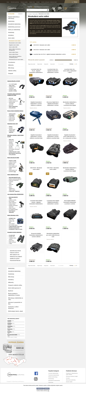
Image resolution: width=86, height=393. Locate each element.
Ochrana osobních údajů (72, 376)
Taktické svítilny (12, 70)
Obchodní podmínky (15, 2)
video (15, 171)
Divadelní (9, 331)
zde (48, 390)
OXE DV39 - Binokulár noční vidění (41, 45)
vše (76, 64)
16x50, (10, 85)
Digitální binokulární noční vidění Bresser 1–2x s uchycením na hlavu (69, 136)
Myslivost (10, 290)
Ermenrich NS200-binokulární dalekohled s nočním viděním (36, 235)
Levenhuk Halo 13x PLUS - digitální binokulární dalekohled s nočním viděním (49, 55)
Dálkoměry (11, 65)
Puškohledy (11, 32)
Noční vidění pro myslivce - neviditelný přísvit (15, 57)
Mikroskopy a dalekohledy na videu (15, 298)
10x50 (15, 84)
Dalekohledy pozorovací (14, 26)
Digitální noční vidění (14, 45)
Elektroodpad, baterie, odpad (15, 311)
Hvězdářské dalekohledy (14, 24)
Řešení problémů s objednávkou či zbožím (14, 294)
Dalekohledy (11, 21)
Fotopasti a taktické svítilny (15, 285)
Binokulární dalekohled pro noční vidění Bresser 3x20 (53, 235)
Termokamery (11, 62)
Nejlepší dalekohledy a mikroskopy (14, 17)
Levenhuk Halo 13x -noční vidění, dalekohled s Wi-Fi (69, 71)
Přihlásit (75, 2)
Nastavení (46, 388)
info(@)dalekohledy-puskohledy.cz (41, 6)
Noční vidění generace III (14, 288)
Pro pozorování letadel (12, 334)
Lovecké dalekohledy (53, 373)
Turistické (9, 323)
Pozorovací (9, 329)
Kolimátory (11, 35)
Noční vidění (35, 13)
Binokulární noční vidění (15, 40)
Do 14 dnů (31, 194)
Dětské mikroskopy (52, 376)
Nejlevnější (39, 64)
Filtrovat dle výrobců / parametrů (36, 59)
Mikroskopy (11, 68)
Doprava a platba (24, 2)
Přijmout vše (40, 388)
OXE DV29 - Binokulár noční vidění (41, 49)
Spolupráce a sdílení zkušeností (13, 307)
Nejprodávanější (31, 64)
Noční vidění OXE (13, 47)
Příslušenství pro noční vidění (16, 59)
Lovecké (9, 320)
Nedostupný (49, 95)
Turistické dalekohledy (53, 375)
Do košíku (40, 96)
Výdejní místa (32, 2)
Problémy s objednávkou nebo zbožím (72, 374)
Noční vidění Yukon (13, 52)
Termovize (50, 382)
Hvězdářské (9, 326)
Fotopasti (10, 73)
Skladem (31, 95)
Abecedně (52, 64)
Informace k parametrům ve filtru (15, 303)
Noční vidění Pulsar (13, 54)
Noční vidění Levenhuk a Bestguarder (15, 50)
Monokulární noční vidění (15, 42)
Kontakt (38, 2)
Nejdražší (46, 64)
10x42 (13, 85)
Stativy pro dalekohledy (14, 29)
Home (8, 2)
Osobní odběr (69, 381)
